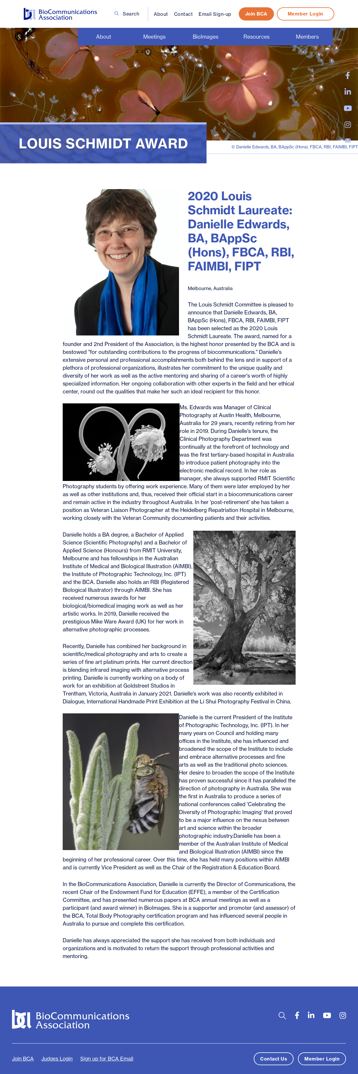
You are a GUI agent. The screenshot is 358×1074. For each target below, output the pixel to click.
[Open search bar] (282, 1015)
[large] (347, 75)
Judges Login (57, 1059)
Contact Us (273, 1059)
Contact (183, 14)
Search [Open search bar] (127, 14)
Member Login (305, 14)
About (161, 14)
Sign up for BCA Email (106, 1059)
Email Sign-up (215, 14)
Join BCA (256, 14)
